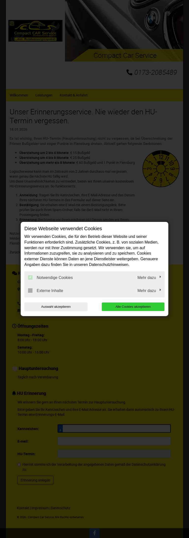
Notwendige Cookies (50, 277)
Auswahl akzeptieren (56, 306)
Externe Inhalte (45, 290)
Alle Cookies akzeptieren (133, 306)
